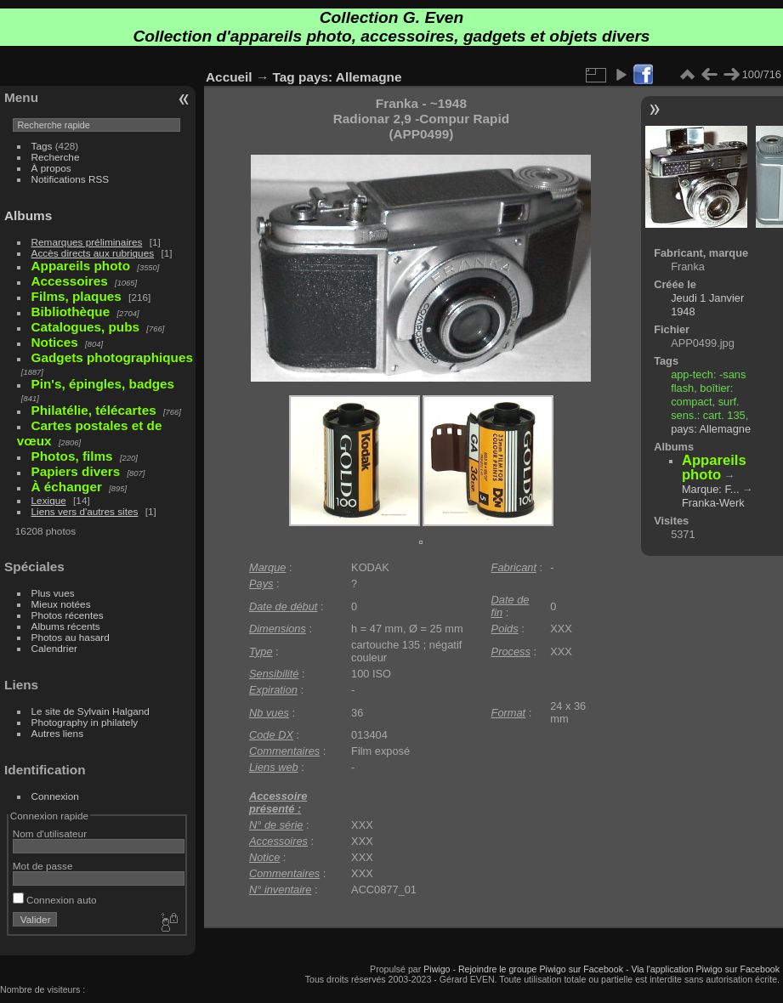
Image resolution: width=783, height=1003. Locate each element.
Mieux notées (61, 603)
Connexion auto (55, 899)
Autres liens (57, 733)
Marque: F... (711, 489)
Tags (42, 145)
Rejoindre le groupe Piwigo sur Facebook (540, 969)
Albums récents (65, 626)
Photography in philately (85, 722)
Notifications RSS (70, 178)
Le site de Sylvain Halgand (90, 711)
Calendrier (54, 648)
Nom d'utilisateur (50, 833)
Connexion (55, 796)
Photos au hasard (70, 637)
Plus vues (53, 592)
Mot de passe (43, 865)
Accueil (229, 77)
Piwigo (436, 969)
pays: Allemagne (350, 77)
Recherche (55, 156)
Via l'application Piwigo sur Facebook (705, 969)
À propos (51, 167)
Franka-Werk (713, 502)
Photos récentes (67, 614)
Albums (28, 215)
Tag (284, 77)
